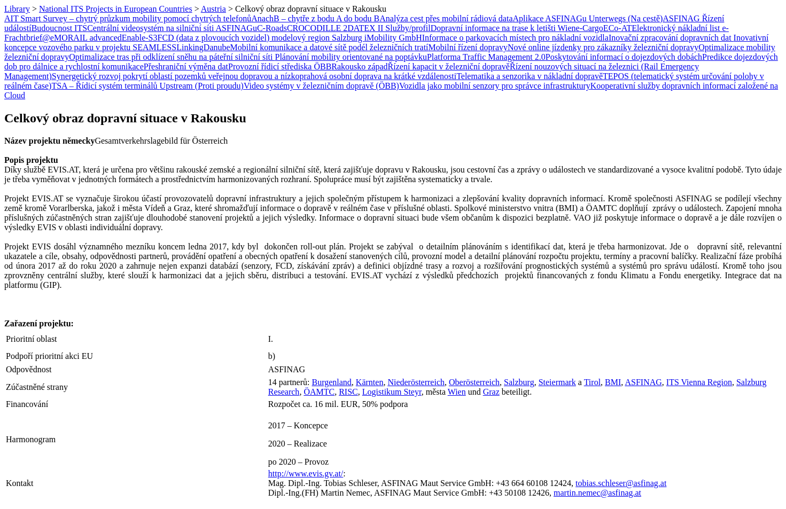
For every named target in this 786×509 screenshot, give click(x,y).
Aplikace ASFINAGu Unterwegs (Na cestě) (588, 18)
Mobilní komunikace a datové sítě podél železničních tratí (329, 47)
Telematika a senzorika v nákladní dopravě (529, 76)
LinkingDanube (203, 47)
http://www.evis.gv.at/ (306, 473)
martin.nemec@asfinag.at (597, 492)
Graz (491, 391)
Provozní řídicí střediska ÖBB (279, 66)
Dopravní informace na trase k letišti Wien (503, 28)
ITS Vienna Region (699, 382)
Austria (213, 8)
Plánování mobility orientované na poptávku (351, 56)
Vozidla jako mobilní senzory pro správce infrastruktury (494, 85)
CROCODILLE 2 (317, 28)
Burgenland (331, 382)
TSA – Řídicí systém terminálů (105, 85)
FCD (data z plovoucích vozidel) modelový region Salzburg (261, 37)
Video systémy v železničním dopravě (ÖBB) (321, 85)
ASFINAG (643, 382)
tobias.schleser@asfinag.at (620, 483)
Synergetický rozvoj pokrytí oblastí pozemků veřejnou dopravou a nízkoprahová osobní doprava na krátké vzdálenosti (254, 76)
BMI (613, 382)
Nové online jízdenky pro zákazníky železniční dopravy (603, 47)
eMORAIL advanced (86, 37)
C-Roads (272, 28)
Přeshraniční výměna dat (186, 66)
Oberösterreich (474, 382)
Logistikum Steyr (392, 391)
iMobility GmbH (393, 37)
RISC (348, 391)
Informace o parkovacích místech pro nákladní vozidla (515, 37)
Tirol (592, 382)
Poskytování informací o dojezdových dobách (624, 56)
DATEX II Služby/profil (389, 28)
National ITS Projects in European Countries (115, 8)
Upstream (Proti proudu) (202, 85)
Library (17, 8)
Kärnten (370, 382)
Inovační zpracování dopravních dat (671, 37)
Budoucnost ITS (59, 28)
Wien (457, 391)
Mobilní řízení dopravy (468, 47)
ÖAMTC (318, 391)
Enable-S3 (140, 37)
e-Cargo (589, 28)
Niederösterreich (416, 382)
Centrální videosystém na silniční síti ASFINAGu (172, 28)
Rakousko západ (359, 66)
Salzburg (519, 382)
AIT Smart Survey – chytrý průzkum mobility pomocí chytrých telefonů (127, 18)
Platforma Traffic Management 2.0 (486, 56)
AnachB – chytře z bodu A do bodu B (315, 18)
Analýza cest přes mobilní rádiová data (445, 18)
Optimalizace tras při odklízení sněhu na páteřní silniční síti (172, 56)
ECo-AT (617, 28)
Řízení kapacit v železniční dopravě (449, 66)
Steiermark (557, 382)
